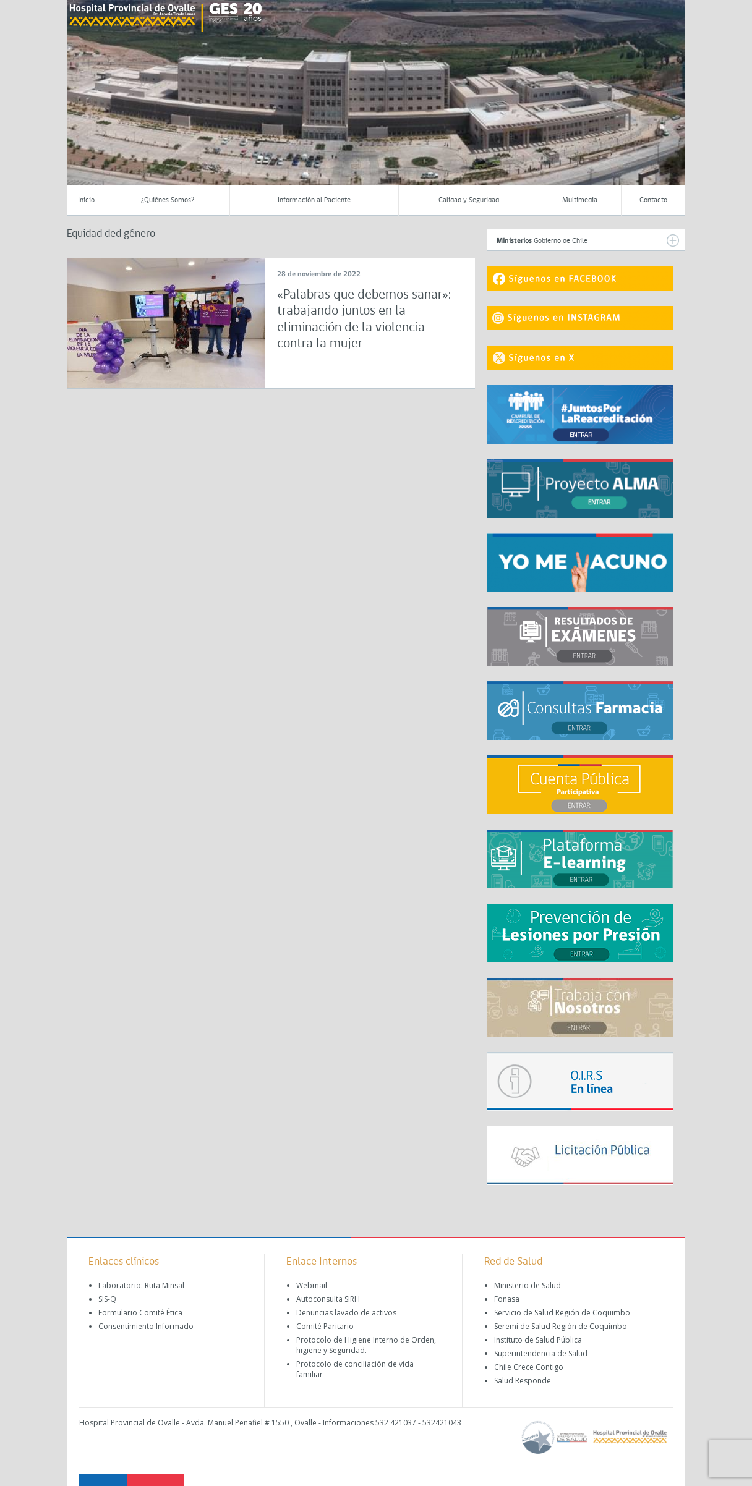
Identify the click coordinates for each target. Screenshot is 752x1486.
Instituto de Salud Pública (538, 1340)
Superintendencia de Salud (541, 1353)
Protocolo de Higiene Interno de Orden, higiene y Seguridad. (366, 1345)
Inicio (86, 200)
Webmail (311, 1285)
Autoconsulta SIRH (328, 1299)
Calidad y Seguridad (468, 200)
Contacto (653, 200)
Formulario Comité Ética (140, 1312)
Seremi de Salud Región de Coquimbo (560, 1326)
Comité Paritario (325, 1326)
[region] (376, 102)
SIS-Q (107, 1299)
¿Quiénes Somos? (167, 200)
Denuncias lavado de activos (346, 1312)
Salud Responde (522, 1380)
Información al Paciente (314, 200)
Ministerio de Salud (527, 1285)
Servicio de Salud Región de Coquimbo (562, 1312)
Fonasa (506, 1299)
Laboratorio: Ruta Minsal (141, 1285)
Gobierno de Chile (588, 240)
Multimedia (579, 200)
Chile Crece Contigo (528, 1367)
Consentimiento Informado (146, 1326)
